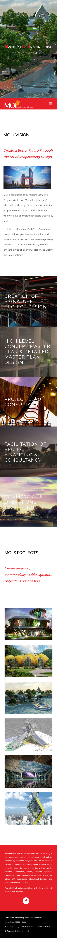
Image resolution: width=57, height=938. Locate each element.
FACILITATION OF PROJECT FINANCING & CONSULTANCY (25, 452)
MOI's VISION (16, 134)
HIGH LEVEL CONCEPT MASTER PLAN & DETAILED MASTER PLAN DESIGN (27, 351)
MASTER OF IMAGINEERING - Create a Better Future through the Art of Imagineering (28, 49)
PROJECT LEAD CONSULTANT (23, 402)
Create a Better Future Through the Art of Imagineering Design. (28, 153)
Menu (50, 103)
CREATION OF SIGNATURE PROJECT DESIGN (26, 301)
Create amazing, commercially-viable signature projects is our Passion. (28, 574)
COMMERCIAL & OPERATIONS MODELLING (24, 502)
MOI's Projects (21, 552)
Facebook (26, 900)
